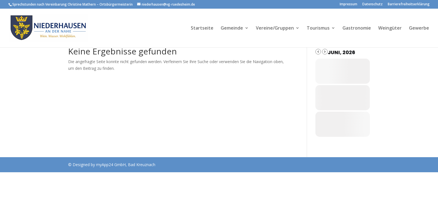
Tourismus (318, 28)
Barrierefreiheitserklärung (409, 4)
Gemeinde (232, 28)
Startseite (202, 28)
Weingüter (390, 28)
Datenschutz (372, 4)
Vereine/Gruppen (275, 28)
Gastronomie (356, 28)
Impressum (348, 4)
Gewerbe (419, 28)
